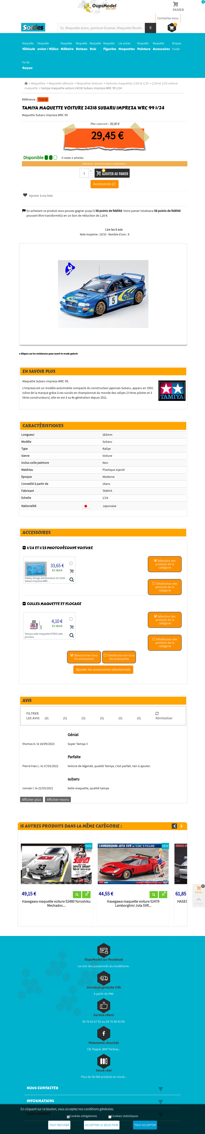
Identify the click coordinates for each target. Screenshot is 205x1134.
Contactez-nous (168, 18)
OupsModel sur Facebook (103, 959)
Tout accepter (145, 1125)
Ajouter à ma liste (38, 196)
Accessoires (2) (104, 183)
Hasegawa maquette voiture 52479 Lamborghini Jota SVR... (133, 904)
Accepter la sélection (101, 1125)
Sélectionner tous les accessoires (84, 657)
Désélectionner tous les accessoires (119, 657)
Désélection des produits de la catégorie (164, 586)
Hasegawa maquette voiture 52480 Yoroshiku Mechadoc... (56, 904)
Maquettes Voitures (90, 83)
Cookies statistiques (124, 1116)
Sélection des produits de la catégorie (165, 564)
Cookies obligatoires (83, 1116)
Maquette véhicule (61, 83)
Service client (103, 1015)
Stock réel (103, 1070)
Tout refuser (59, 1125)
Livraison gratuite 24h (104, 987)
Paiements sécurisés (103, 1043)
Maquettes (38, 83)
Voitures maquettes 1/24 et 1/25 (127, 83)
